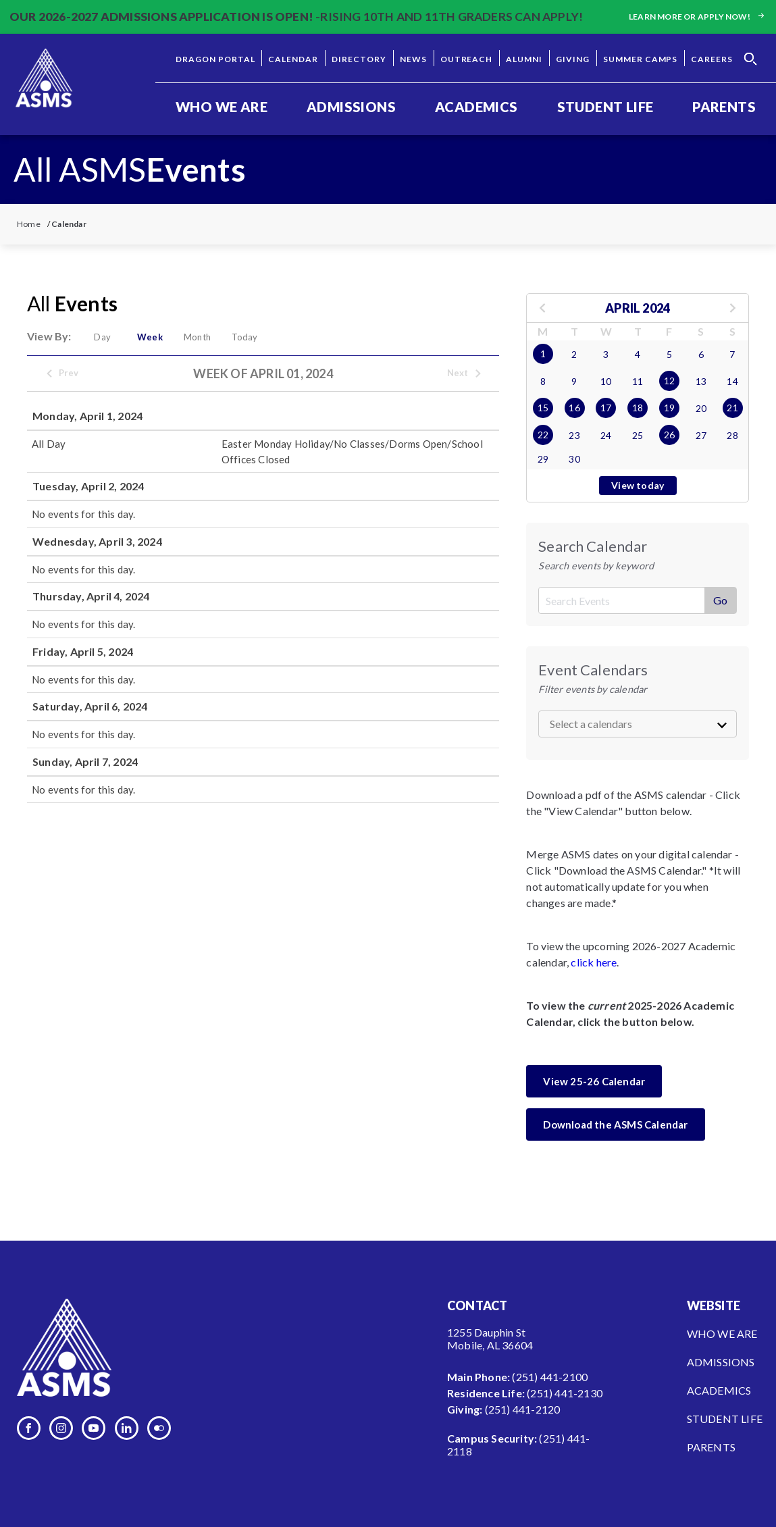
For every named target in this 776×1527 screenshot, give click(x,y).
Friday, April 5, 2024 (82, 651)
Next (464, 373)
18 (637, 407)
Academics (476, 107)
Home (29, 224)
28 (732, 435)
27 (701, 435)
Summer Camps (640, 59)
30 (574, 459)
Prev (62, 373)
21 (732, 407)
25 (637, 435)
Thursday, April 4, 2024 (91, 596)
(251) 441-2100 (550, 1376)
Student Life (605, 107)
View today (637, 485)
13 (701, 381)
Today (258, 337)
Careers (712, 59)
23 (574, 435)
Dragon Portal (215, 59)
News (413, 59)
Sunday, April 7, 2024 (85, 761)
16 (574, 407)
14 (732, 381)
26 (669, 434)
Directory (359, 59)
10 (605, 381)
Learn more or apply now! (698, 16)
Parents (724, 107)
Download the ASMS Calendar (615, 1124)
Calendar (293, 59)
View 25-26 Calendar (594, 1081)
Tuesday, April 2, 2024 (88, 486)
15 (543, 407)
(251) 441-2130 (564, 1393)
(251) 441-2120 (523, 1409)
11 (637, 381)
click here (594, 962)
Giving (573, 59)
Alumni (524, 59)
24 (605, 435)
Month (207, 337)
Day (104, 337)
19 (669, 407)
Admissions (351, 107)
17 (605, 407)
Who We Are (221, 107)
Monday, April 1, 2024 (87, 415)
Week (156, 337)
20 (701, 408)
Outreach (466, 59)
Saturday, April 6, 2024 (90, 706)
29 (543, 459)
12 (669, 380)
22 (543, 434)
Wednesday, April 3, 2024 (97, 541)
